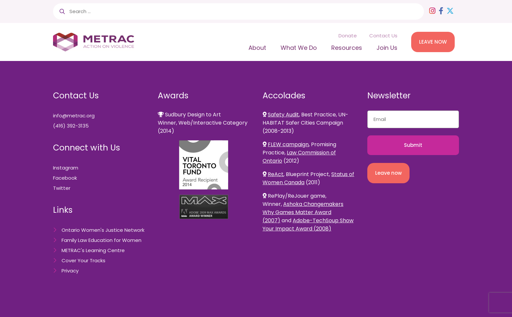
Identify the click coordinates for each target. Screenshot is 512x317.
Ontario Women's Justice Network (103, 230)
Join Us (386, 48)
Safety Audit (283, 114)
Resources (346, 48)
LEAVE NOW (433, 41)
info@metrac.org (74, 115)
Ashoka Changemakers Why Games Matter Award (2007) (303, 212)
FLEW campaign (288, 144)
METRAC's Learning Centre (93, 250)
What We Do (299, 48)
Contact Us (383, 35)
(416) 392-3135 (71, 125)
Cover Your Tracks (83, 260)
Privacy (70, 270)
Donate (347, 35)
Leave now (388, 172)
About (257, 48)
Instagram (65, 167)
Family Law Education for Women (101, 240)
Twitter (61, 188)
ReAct (275, 174)
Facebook (65, 177)
